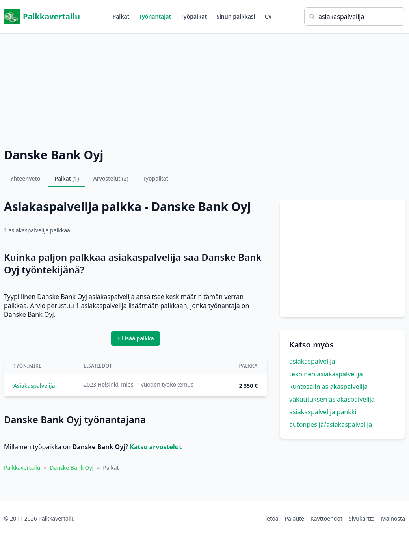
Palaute (294, 518)
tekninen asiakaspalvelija (326, 374)
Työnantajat (155, 16)
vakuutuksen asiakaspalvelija (332, 399)
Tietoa (270, 518)
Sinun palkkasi (235, 16)
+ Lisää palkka (135, 338)
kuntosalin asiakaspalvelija (328, 386)
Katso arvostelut (156, 447)
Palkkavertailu (42, 16)
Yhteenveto (25, 178)
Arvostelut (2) (110, 178)
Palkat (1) (67, 178)
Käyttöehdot (326, 518)
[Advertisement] (204, 89)
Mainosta (393, 518)
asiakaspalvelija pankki (322, 411)
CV (268, 16)
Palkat (121, 16)
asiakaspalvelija (312, 361)
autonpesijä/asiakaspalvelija (330, 424)
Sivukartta (362, 518)
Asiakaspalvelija (34, 385)
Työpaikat (193, 16)
